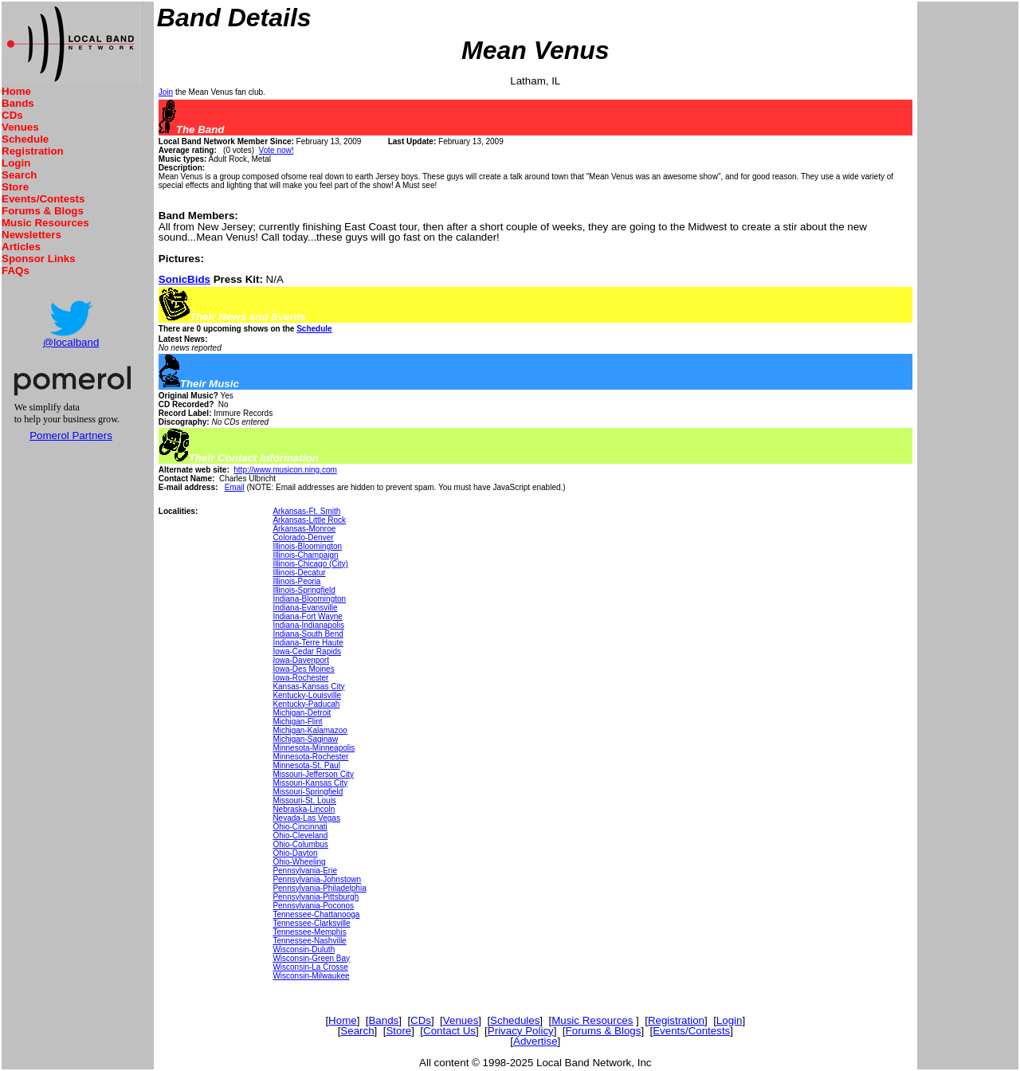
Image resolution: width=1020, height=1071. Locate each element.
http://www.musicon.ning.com (285, 469)
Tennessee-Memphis (309, 932)
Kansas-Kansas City (308, 686)
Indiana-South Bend (308, 634)
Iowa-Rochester (300, 677)
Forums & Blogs (43, 211)
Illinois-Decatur (299, 572)
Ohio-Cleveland (300, 835)
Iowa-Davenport (301, 660)
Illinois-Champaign (305, 555)
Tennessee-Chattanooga (316, 914)
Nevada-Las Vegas (306, 818)
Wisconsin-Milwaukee (311, 975)
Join (166, 92)
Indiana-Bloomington (309, 598)
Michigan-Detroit (302, 712)
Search (19, 175)
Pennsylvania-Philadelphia (319, 888)
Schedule (25, 139)
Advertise (535, 1041)
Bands (18, 103)
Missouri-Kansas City (310, 783)
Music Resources (45, 223)
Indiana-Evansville (305, 607)
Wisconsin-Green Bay (311, 958)
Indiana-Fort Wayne (307, 616)
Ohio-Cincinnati (300, 826)
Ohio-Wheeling (299, 861)
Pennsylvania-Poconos (313, 905)
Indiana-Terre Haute (308, 642)
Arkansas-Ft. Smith (306, 511)
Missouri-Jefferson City (313, 774)
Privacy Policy (521, 1031)
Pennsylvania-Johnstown (317, 879)
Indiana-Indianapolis (308, 625)
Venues (20, 127)
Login (16, 163)
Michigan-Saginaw (305, 739)
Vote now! (276, 150)
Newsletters (31, 235)
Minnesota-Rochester (310, 756)
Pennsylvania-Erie (305, 870)
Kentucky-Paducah (306, 704)
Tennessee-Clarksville (311, 923)
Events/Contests (43, 199)
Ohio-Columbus (300, 844)
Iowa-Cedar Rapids (307, 651)
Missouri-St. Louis (304, 800)
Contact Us (449, 1031)
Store (15, 187)
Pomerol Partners (70, 435)
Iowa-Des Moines (303, 669)
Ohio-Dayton (295, 853)
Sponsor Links (39, 259)
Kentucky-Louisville (307, 695)
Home (16, 91)
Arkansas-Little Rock (309, 520)
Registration (33, 151)
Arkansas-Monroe (304, 528)
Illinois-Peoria (296, 581)
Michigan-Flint (297, 721)
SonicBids (184, 279)
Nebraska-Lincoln (304, 809)
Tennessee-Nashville (309, 940)
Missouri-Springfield (308, 791)
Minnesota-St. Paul (306, 765)
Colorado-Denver (303, 537)
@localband (71, 342)
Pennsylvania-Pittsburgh (316, 896)
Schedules (514, 1020)
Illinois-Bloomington (307, 546)
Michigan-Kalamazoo (310, 730)
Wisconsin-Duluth (304, 949)
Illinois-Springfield (304, 590)
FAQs (15, 271)
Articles (21, 247)
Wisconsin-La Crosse (310, 967)
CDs (12, 115)
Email (235, 487)
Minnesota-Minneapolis (314, 747)
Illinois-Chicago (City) (310, 563)
